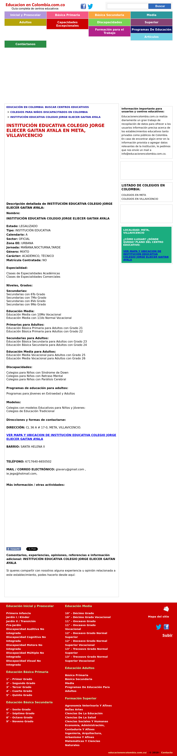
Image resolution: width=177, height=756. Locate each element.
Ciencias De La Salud (80, 717)
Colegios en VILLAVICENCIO (139, 198)
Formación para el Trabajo (109, 31)
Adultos (25, 22)
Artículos (151, 37)
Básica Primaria (67, 15)
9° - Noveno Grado (19, 721)
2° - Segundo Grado (20, 683)
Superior (151, 22)
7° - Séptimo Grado (20, 713)
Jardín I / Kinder (17, 617)
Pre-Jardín (13, 625)
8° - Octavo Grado (19, 717)
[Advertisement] (88, 74)
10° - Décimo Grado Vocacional (88, 617)
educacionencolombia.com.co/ (127, 752)
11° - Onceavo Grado (80, 621)
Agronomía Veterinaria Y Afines (88, 705)
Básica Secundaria (109, 15)
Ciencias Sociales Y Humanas (86, 721)
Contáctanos (25, 44)
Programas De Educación (151, 29)
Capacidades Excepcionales (67, 24)
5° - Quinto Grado (19, 695)
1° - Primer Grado (19, 679)
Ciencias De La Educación (84, 713)
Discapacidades (109, 22)
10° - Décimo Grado (79, 613)
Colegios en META (133, 195)
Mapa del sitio (158, 616)
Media (151, 15)
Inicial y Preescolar (25, 15)
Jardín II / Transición (21, 621)
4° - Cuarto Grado (19, 691)
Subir (167, 635)
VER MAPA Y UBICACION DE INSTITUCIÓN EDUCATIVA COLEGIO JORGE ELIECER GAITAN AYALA (145, 255)
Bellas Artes (74, 709)
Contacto (167, 752)
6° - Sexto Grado (18, 709)
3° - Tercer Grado (18, 687)
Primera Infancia (18, 613)
